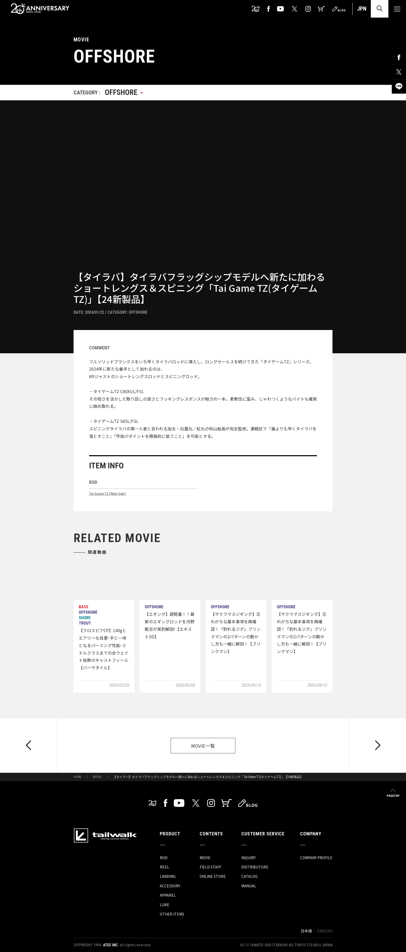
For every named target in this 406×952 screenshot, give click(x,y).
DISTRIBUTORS (254, 866)
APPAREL (168, 895)
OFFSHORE (138, 312)
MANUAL (248, 885)
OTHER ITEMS (172, 914)
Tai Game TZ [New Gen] (107, 493)
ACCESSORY (170, 885)
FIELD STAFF (210, 866)
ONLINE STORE (213, 876)
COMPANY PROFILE (316, 857)
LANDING (168, 876)
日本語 (306, 930)
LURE (164, 904)
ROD (164, 857)
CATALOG (249, 876)
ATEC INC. (111, 945)
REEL (164, 866)
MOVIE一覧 (203, 745)
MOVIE (97, 777)
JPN (361, 8)
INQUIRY (248, 857)
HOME (78, 777)
